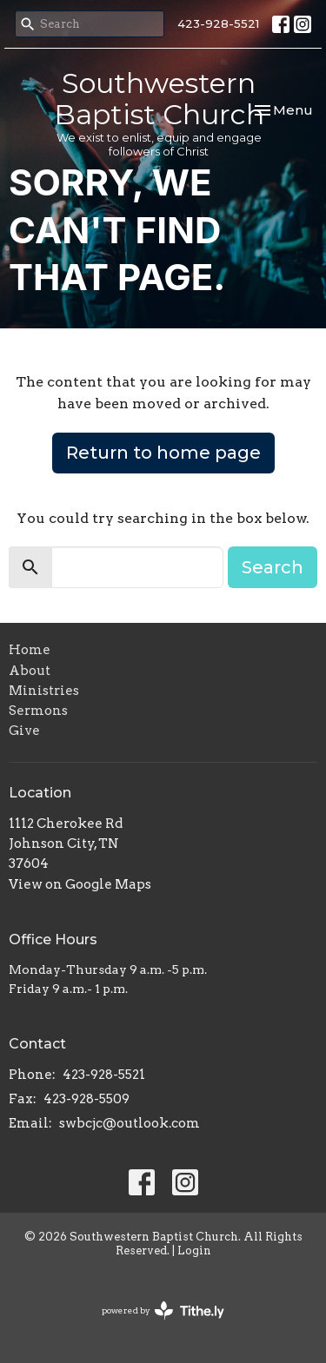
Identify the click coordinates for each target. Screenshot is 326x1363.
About (29, 670)
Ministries (44, 690)
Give (24, 730)
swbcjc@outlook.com (129, 1123)
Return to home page (163, 452)
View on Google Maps (80, 884)
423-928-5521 (218, 23)
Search (272, 567)
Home (29, 650)
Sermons (38, 710)
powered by (163, 1310)
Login (194, 1250)
